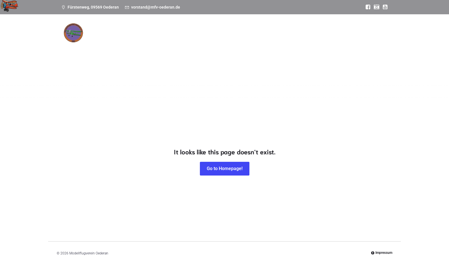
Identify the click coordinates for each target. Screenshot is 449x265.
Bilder (198, 49)
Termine (132, 49)
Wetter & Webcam (282, 49)
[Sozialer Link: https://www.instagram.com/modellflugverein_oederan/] (375, 7)
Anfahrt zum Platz (328, 49)
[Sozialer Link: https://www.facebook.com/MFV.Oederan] (366, 7)
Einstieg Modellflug (234, 49)
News (107, 49)
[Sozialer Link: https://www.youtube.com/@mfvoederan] (383, 7)
